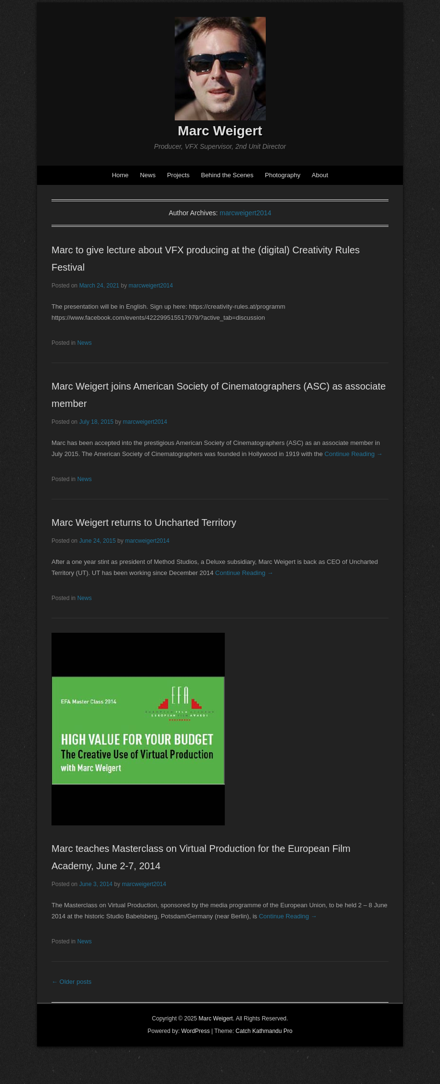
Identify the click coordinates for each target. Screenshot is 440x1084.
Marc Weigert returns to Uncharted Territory (144, 522)
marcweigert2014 (245, 213)
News (148, 175)
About (320, 175)
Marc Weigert (220, 130)
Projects (178, 175)
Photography (282, 175)
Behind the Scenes (227, 175)
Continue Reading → (353, 453)
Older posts (71, 981)
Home (120, 175)
